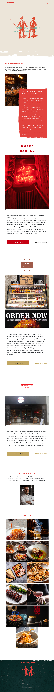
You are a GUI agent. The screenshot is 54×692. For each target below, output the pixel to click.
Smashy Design (29, 687)
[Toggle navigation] (47, 3)
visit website (18, 242)
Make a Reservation (40, 242)
